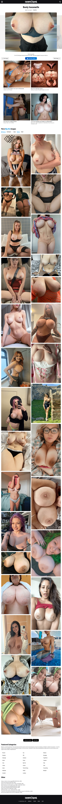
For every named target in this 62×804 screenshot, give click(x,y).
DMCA (39, 801)
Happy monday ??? (4, 788)
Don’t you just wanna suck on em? (7, 792)
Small (22, 131)
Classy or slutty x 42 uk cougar (6, 781)
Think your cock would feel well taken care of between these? (12, 791)
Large (14, 131)
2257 (43, 801)
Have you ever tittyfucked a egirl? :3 (8, 783)
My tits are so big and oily (6, 787)
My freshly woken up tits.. (6, 789)
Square (9, 131)
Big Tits (34, 10)
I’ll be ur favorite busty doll (6, 786)
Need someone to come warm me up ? (8, 784)
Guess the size (4, 782)
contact (29, 801)
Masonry (3, 131)
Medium (18, 131)
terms (34, 801)
